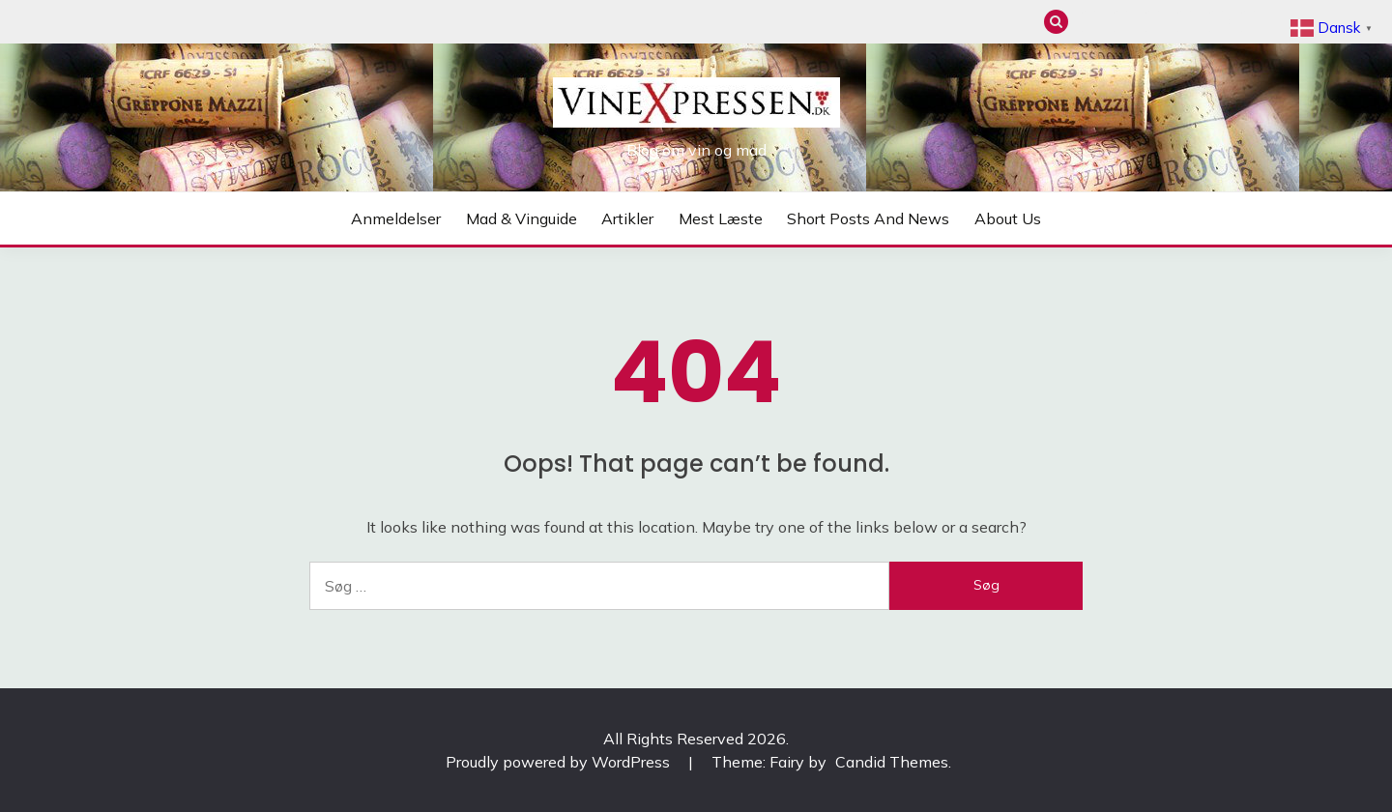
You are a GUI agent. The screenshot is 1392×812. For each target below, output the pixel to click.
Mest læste (1186, 22)
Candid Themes (891, 761)
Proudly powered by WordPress (560, 761)
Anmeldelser (1090, 22)
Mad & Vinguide (1122, 22)
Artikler (1154, 22)
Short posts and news (1217, 22)
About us (1249, 22)
